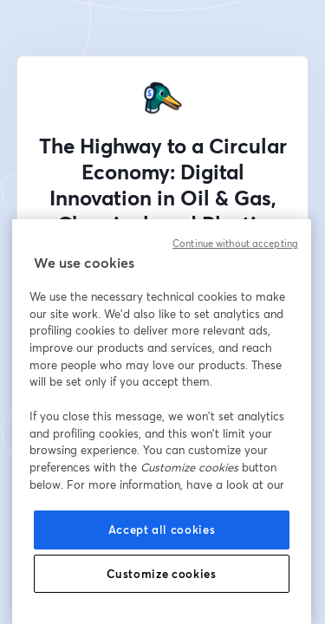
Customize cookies (161, 574)
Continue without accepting (235, 243)
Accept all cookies (162, 529)
